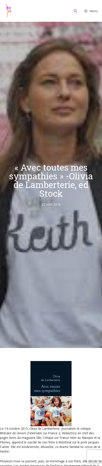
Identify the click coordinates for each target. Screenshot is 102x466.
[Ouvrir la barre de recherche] (75, 11)
